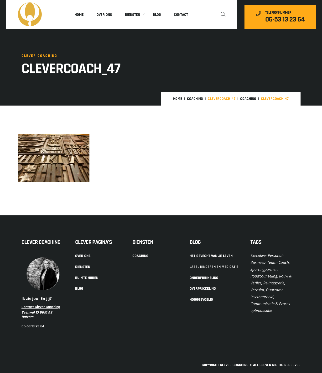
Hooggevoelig (201, 299)
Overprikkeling (203, 288)
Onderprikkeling (204, 277)
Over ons (104, 14)
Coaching (195, 99)
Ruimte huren (86, 277)
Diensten (132, 14)
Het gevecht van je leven (211, 255)
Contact (181, 14)
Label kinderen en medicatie (214, 266)
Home (79, 14)
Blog (157, 14)
